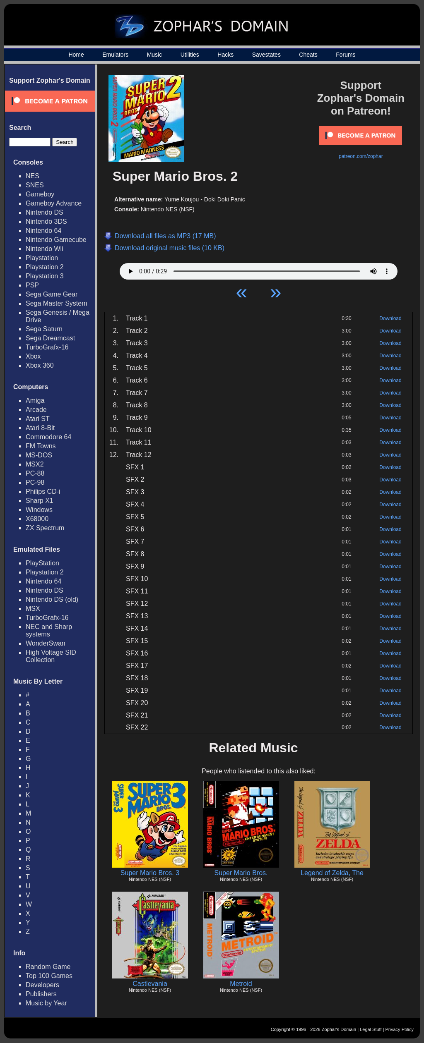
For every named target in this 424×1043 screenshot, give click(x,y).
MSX (33, 608)
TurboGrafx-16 (47, 347)
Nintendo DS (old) (52, 599)
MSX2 (35, 464)
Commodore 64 (48, 436)
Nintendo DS (44, 212)
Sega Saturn (44, 329)
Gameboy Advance (54, 203)
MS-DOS (39, 455)
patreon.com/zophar (361, 156)
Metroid (241, 983)
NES (32, 175)
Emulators (115, 54)
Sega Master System (56, 303)
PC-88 (35, 473)
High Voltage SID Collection (51, 656)
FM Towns (41, 446)
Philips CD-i (43, 491)
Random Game (48, 966)
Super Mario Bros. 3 (149, 872)
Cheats (308, 54)
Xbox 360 (40, 365)
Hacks (225, 54)
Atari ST (38, 418)
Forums (345, 54)
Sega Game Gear (51, 294)
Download (390, 318)
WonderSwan (45, 643)
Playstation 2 (45, 266)
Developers (42, 984)
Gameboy (40, 194)
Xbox (33, 356)
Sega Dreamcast (50, 338)
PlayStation (42, 563)
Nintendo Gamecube (56, 239)
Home (76, 54)
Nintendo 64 (43, 230)
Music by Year (46, 1003)
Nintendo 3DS (46, 221)
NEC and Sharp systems (49, 630)
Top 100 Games (49, 975)
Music (154, 54)
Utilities (190, 54)
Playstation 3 (45, 276)
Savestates (266, 54)
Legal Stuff (370, 1029)
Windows (39, 509)
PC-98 (35, 482)
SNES (35, 185)
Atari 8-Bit (40, 427)
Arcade (36, 409)
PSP (32, 285)
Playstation (42, 257)
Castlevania (149, 983)
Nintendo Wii (44, 248)
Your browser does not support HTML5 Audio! (259, 269)
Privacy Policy (399, 1029)
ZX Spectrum (45, 527)
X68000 (37, 518)
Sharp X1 (39, 500)
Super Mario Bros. (241, 872)
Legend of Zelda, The (332, 872)
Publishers (41, 994)
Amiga (35, 400)
